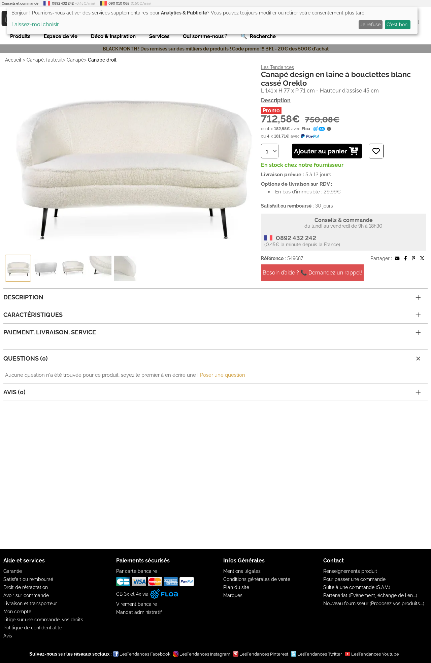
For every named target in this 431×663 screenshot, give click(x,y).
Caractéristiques (212, 314)
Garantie (12, 571)
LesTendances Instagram (201, 654)
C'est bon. (397, 24)
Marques (232, 595)
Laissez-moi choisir (35, 24)
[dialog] (212, 20)
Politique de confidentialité (32, 627)
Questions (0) (212, 359)
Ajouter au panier (326, 151)
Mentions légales (242, 571)
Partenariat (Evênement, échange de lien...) (370, 595)
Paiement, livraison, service (212, 332)
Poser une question (222, 375)
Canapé (75, 60)
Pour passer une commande (354, 579)
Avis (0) (212, 392)
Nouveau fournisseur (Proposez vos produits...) (373, 603)
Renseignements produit (350, 571)
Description (276, 100)
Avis (7, 635)
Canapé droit (102, 60)
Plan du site (236, 587)
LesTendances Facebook (141, 654)
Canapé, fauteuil (45, 60)
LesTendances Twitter (316, 654)
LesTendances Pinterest (260, 654)
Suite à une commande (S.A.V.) (356, 587)
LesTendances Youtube (372, 654)
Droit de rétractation (25, 587)
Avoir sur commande (26, 595)
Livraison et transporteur (30, 603)
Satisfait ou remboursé (28, 579)
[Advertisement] (215, 475)
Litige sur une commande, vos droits (43, 619)
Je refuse (370, 24)
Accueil (13, 60)
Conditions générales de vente (256, 579)
